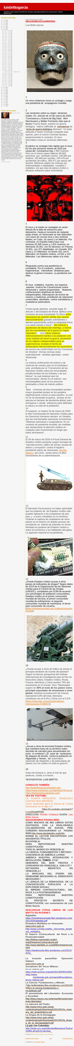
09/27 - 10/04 (7, 42)
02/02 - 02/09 (7, 81)
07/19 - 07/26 (7, 52)
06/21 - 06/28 (7, 56)
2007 (4, 105)
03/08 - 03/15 (7, 74)
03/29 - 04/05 (7, 70)
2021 (4, 27)
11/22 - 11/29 (7, 35)
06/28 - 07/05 (7, 54)
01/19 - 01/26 (7, 84)
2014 (4, 95)
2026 (4, 20)
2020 (4, 29)
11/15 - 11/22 (7, 36)
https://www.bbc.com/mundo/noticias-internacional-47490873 (45, 702)
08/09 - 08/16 (7, 49)
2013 (4, 96)
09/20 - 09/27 (7, 43)
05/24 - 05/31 (7, 60)
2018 (4, 89)
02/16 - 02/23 (7, 78)
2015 (4, 93)
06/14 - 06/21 (7, 57)
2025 (4, 21)
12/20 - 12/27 (7, 32)
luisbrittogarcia (16, 7)
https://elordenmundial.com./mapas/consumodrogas (49, 609)
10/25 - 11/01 (7, 39)
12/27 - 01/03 (7, 30)
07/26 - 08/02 (7, 50)
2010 (4, 101)
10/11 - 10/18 (7, 40)
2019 (4, 87)
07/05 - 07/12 (7, 53)
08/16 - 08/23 (7, 47)
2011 (4, 99)
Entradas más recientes (32, 1038)
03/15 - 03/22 (7, 73)
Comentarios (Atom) (39, 1042)
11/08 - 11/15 (7, 37)
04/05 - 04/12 (7, 69)
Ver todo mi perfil (5, 162)
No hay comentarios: (49, 1034)
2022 (4, 26)
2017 (4, 90)
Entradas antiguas (68, 1038)
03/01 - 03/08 (7, 76)
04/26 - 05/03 (7, 64)
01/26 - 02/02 (7, 83)
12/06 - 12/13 (7, 33)
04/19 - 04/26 (7, 66)
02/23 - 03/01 (7, 77)
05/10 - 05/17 (7, 62)
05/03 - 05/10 (7, 63)
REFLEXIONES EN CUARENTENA (40, 21)
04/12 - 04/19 (7, 67)
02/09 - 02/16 (7, 80)
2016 (4, 92)
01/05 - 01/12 (7, 86)
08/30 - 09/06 (7, 46)
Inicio (50, 1038)
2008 (4, 104)
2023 (4, 24)
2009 (4, 102)
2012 (4, 98)
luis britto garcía (16, 113)
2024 (4, 23)
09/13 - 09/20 (7, 44)
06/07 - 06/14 (7, 59)
